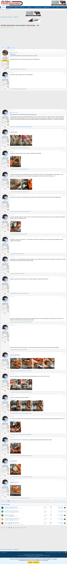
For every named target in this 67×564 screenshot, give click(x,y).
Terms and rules (53, 552)
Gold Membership (37, 7)
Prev (3, 47)
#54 (65, 352)
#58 (65, 437)
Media (16, 7)
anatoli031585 (6, 512)
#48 (65, 214)
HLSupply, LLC (30, 556)
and (18, 253)
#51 (65, 276)
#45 (65, 151)
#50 (65, 257)
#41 (65, 50)
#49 (65, 237)
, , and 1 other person (22, 126)
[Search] (63, 7)
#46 (65, 172)
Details (48, 555)
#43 (65, 110)
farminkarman (6, 508)
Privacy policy (59, 552)
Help (63, 552)
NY (8, 87)
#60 (65, 480)
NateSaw (61, 523)
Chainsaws (17, 508)
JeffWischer (6, 516)
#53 (65, 325)
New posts (2, 9)
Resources (22, 7)
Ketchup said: (13, 52)
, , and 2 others (20, 169)
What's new (9, 7)
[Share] (63, 50)
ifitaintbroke (6, 520)
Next (14, 47)
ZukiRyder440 (4, 27)
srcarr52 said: (13, 112)
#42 (65, 72)
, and (20, 293)
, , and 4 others (20, 191)
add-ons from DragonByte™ (30, 555)
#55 (65, 374)
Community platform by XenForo (33, 554)
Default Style (4, 552)
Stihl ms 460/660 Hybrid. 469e (11, 522)
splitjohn (62, 516)
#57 (65, 416)
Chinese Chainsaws (9, 515)
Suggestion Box (46, 7)
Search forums (8, 9)
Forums (3, 7)
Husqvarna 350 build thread (11, 507)
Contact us (47, 552)
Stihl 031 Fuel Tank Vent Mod (11, 511)
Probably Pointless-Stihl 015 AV (11, 518)
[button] (13, 7)
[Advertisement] (33, 37)
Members (29, 7)
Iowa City (7, 68)
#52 (65, 296)
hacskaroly (61, 512)
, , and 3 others (18, 69)
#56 (65, 395)
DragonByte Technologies (43, 555)
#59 (65, 458)
